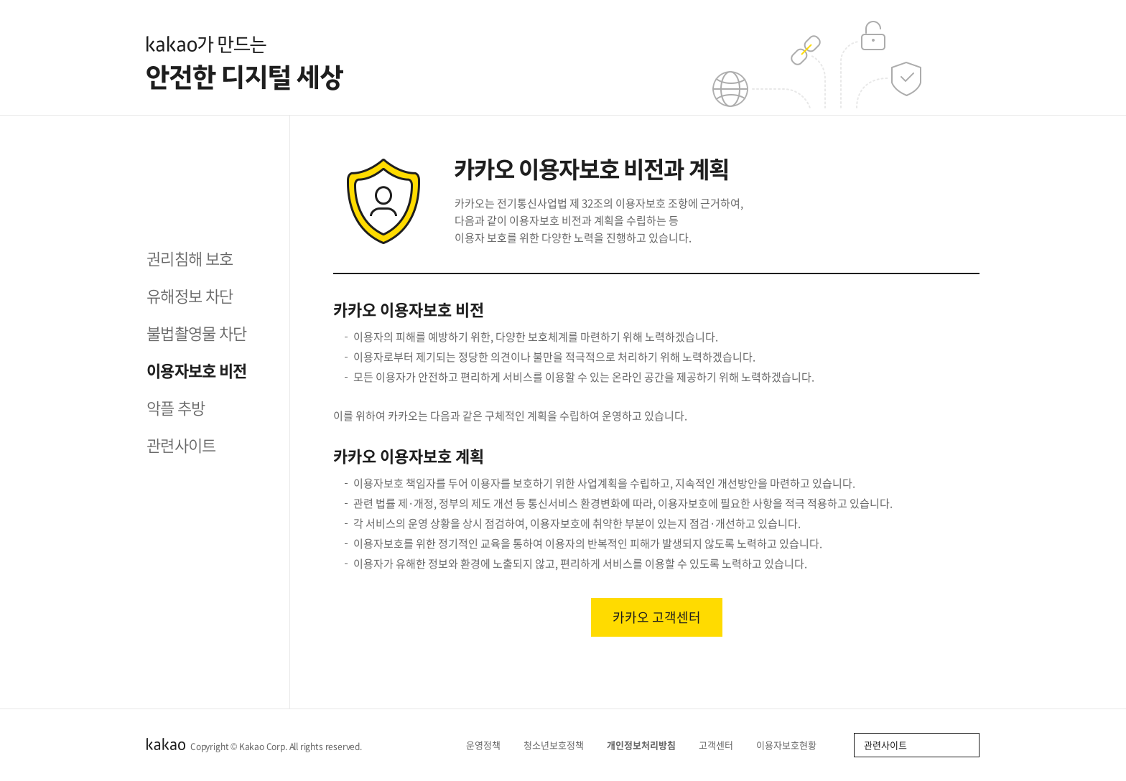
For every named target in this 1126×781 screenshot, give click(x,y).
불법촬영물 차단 (196, 333)
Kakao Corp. (263, 746)
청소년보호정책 (558, 745)
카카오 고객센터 (657, 617)
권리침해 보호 (189, 258)
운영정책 (488, 745)
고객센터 (721, 745)
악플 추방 (175, 407)
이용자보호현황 (791, 745)
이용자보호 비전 (196, 370)
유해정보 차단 (189, 295)
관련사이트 (181, 445)
